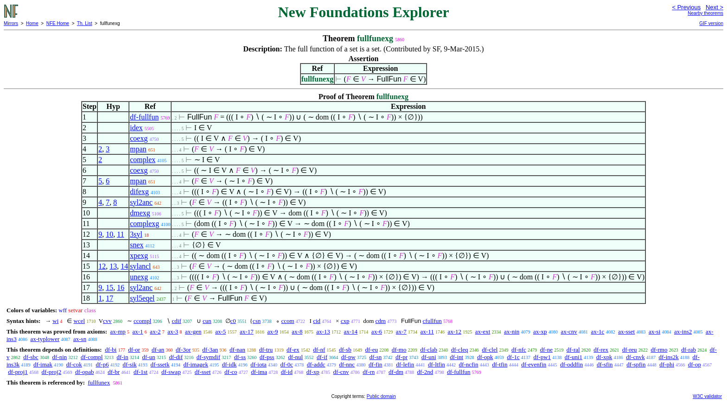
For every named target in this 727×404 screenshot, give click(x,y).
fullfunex (99, 382)
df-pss (267, 357)
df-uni (428, 357)
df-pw (348, 357)
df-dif (176, 357)
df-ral (573, 349)
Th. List (84, 23)
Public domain (381, 396)
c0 (233, 320)
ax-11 (427, 331)
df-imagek (195, 364)
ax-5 (220, 331)
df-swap (171, 371)
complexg (144, 223)
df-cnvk (635, 357)
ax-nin (511, 331)
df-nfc (518, 349)
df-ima (259, 371)
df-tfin (499, 364)
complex (142, 160)
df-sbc (30, 357)
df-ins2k (668, 357)
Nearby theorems (705, 13)
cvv (107, 320)
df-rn (369, 371)
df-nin (59, 357)
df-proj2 (52, 371)
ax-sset (626, 331)
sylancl (140, 266)
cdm (381, 320)
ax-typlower (44, 338)
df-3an (210, 349)
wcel (79, 320)
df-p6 (102, 364)
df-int (456, 357)
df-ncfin (468, 364)
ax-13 (323, 331)
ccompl (142, 320)
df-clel (489, 349)
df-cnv (341, 371)
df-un (148, 357)
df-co (230, 371)
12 (102, 266)
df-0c (287, 364)
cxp (345, 320)
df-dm (396, 371)
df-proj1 (18, 371)
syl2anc (141, 202)
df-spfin (635, 364)
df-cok (74, 364)
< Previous (686, 7)
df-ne (546, 349)
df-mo (399, 349)
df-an (158, 349)
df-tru (266, 349)
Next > (714, 7)
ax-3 (172, 331)
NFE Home (57, 23)
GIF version (711, 23)
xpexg (139, 255)
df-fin (376, 364)
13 (113, 266)
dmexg (140, 213)
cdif (176, 320)
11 (120, 234)
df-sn (376, 357)
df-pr (401, 357)
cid (316, 320)
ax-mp (118, 331)
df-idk (229, 364)
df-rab (688, 349)
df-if (322, 357)
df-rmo (658, 349)
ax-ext (482, 331)
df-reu (629, 349)
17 (109, 298)
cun (207, 320)
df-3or (183, 349)
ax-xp (540, 331)
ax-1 (138, 331)
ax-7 (401, 331)
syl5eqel (142, 298)
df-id (287, 371)
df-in (122, 357)
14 (124, 266)
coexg (138, 138)
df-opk (485, 357)
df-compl (92, 357)
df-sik (129, 364)
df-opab (84, 371)
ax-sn (79, 338)
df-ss (240, 357)
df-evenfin (533, 364)
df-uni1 (573, 357)
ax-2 (155, 331)
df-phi (666, 364)
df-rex (600, 349)
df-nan (237, 349)
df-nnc (347, 364)
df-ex (293, 349)
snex (136, 245)
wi (55, 320)
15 (109, 287)
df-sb (345, 349)
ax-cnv (569, 331)
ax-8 (297, 331)
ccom (287, 320)
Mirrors (11, 23)
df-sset (203, 371)
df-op (694, 364)
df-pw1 (542, 357)
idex (136, 128)
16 (120, 287)
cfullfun (432, 320)
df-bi (110, 349)
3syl (136, 234)
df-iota (258, 364)
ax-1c (598, 331)
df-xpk (604, 357)
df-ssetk (160, 364)
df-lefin (405, 364)
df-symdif (208, 357)
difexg (139, 192)
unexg (139, 277)
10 (109, 234)
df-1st (140, 371)
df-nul (295, 357)
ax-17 (247, 331)
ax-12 (454, 331)
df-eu (371, 349)
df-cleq (459, 349)
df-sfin (605, 364)
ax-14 (351, 331)
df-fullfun (144, 117)
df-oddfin (571, 364)
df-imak (42, 364)
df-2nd (425, 371)
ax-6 (376, 331)
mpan (138, 149)
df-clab (428, 349)
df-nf (319, 349)
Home (32, 23)
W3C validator (707, 396)
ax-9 (272, 331)
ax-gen (193, 331)
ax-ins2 (683, 331)
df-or (134, 349)
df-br (114, 371)
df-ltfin (436, 364)
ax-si (654, 331)
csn (257, 320)
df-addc (316, 364)
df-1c (513, 357)
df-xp (312, 371)
